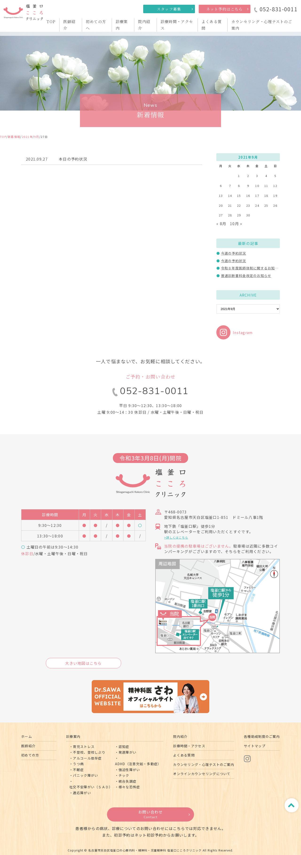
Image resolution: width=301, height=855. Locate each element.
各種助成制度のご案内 (262, 736)
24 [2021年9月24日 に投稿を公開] (257, 205)
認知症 (124, 746)
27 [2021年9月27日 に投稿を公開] (221, 215)
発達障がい (127, 752)
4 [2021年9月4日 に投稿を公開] (266, 175)
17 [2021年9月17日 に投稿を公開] (257, 195)
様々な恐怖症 (129, 787)
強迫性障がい (129, 769)
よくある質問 (184, 755)
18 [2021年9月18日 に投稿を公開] (266, 195)
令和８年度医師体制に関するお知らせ (251, 268)
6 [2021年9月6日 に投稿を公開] (221, 185)
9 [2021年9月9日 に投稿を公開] (248, 185)
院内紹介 (180, 736)
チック (124, 775)
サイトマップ (254, 745)
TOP (51, 21)
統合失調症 (127, 781)
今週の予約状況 (233, 253)
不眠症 (78, 769)
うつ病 (78, 763)
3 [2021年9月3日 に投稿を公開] (257, 175)
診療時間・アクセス (189, 745)
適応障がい (82, 792)
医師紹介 (28, 745)
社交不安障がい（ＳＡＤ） (90, 787)
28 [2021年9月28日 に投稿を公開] (230, 215)
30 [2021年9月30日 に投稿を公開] (248, 215)
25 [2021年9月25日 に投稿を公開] (266, 205)
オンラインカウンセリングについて (201, 773)
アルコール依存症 (87, 758)
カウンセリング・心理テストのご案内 (203, 764)
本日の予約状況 (73, 159)
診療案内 (73, 736)
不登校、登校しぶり (89, 752)
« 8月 (221, 223)
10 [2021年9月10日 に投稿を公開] (257, 185)
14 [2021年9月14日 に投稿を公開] (230, 195)
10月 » (236, 223)
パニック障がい (85, 775)
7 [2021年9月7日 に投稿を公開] (230, 185)
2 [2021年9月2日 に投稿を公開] (248, 175)
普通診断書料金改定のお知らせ (246, 275)
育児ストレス (84, 746)
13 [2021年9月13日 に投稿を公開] (221, 195)
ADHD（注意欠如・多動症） (138, 763)
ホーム (26, 736)
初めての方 (30, 755)
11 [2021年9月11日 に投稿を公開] (266, 185)
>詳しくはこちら (176, 537)
